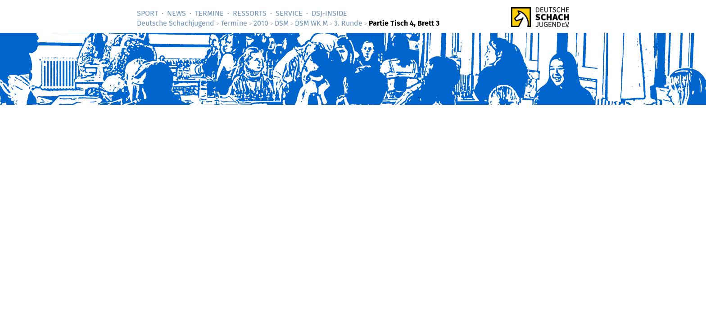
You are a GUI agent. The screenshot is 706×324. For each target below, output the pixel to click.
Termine (209, 13)
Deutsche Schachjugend (175, 23)
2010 (260, 23)
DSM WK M (311, 23)
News (176, 13)
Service (289, 13)
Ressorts (250, 13)
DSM (282, 23)
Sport (147, 13)
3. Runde (348, 23)
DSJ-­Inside (329, 13)
